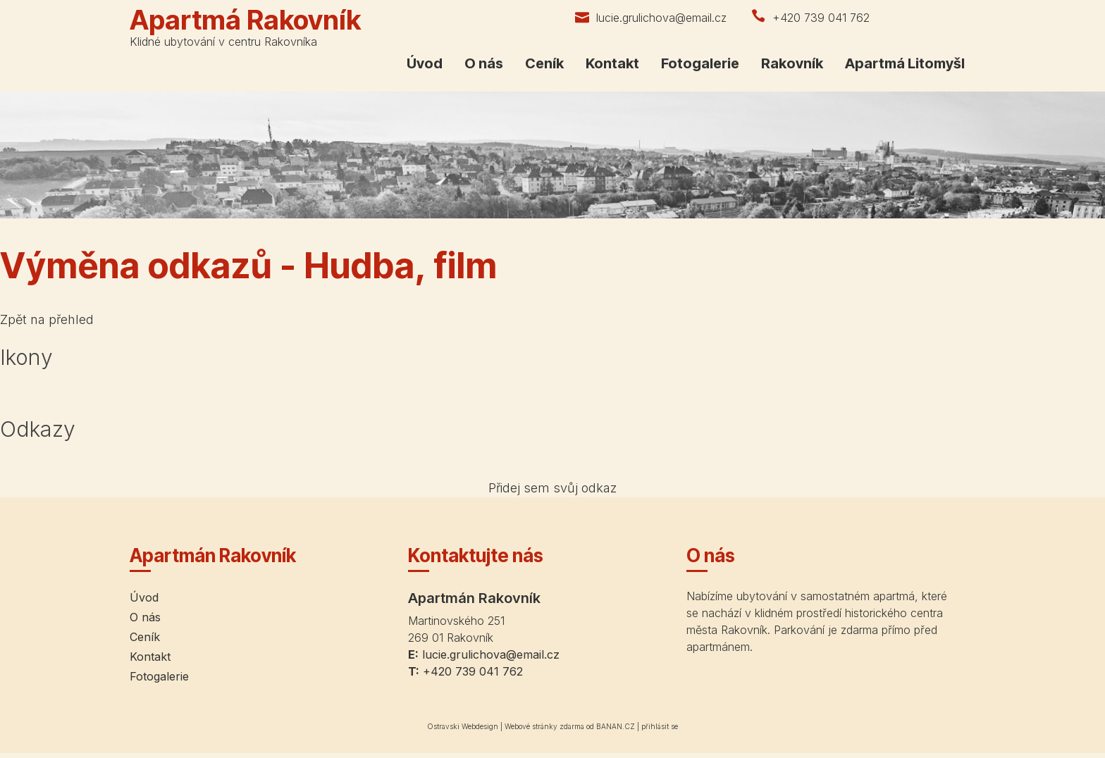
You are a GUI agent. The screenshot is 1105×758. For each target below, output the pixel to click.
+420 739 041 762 (821, 18)
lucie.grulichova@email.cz (661, 18)
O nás (483, 63)
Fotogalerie (700, 63)
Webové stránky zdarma (544, 726)
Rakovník (792, 63)
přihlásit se (659, 726)
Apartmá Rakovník (245, 20)
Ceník (544, 63)
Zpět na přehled (47, 319)
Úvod (425, 63)
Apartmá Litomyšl (905, 63)
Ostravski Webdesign (463, 726)
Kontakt (612, 63)
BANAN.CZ (615, 726)
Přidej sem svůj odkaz (552, 487)
